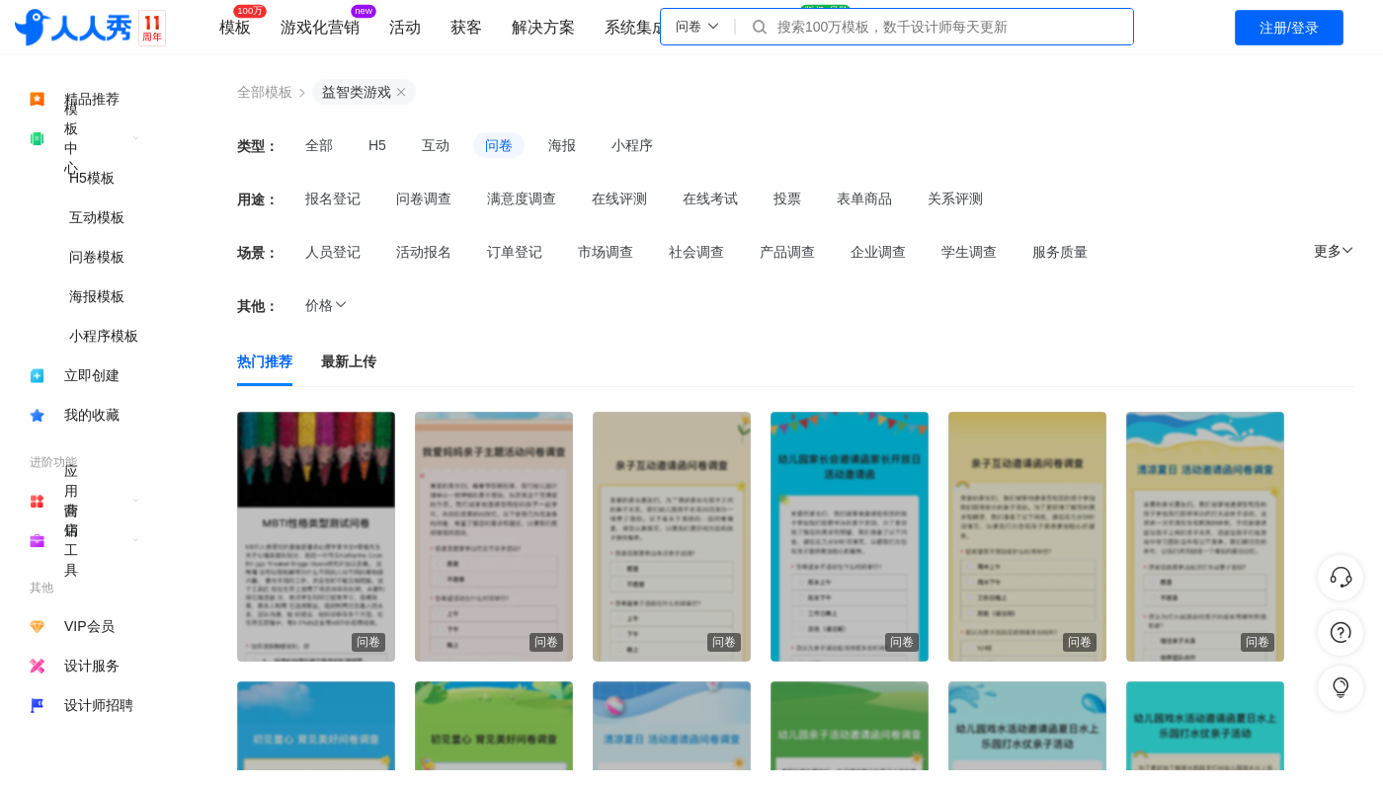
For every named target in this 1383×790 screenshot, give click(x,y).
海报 (562, 145)
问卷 (499, 145)
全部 (319, 145)
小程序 (632, 145)
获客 (466, 27)
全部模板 (264, 92)
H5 (377, 145)
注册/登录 (1289, 28)
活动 (405, 27)
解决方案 (543, 27)
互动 (435, 145)
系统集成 (636, 27)
